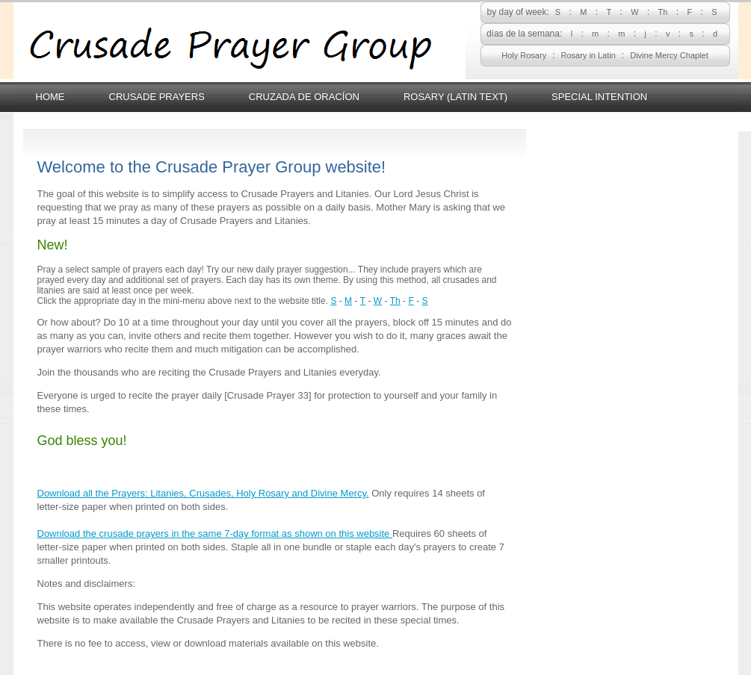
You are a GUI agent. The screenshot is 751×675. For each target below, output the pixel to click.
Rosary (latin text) (455, 96)
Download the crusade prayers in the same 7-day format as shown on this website (214, 533)
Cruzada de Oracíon (304, 96)
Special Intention (599, 96)
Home (50, 96)
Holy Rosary (523, 55)
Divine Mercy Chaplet (669, 55)
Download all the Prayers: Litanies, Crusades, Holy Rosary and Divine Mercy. (203, 493)
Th (663, 11)
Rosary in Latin (587, 55)
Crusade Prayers (157, 96)
